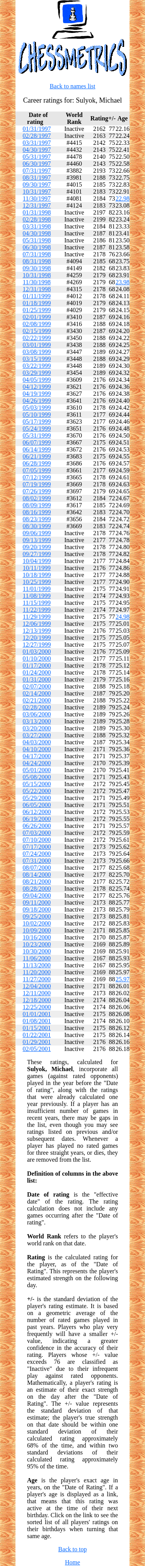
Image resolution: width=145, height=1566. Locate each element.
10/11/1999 (37, 568)
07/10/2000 (37, 839)
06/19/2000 (37, 819)
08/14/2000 (37, 874)
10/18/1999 (37, 575)
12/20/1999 (37, 637)
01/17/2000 (37, 665)
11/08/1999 (37, 595)
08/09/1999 (37, 505)
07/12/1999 (37, 477)
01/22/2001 (37, 1035)
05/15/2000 (37, 784)
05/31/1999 (37, 435)
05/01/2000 (37, 770)
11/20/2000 (37, 972)
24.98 (123, 616)
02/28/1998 (37, 219)
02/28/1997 (37, 135)
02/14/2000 (37, 693)
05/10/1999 (37, 414)
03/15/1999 (37, 358)
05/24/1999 (37, 428)
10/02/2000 (37, 923)
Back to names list (73, 86)
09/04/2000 (37, 895)
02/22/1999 (37, 338)
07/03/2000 (37, 832)
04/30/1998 (37, 233)
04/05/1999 (37, 379)
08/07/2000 (37, 867)
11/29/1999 (37, 616)
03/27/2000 (37, 735)
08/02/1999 (37, 498)
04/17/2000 (37, 756)
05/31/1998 (37, 240)
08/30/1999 (37, 526)
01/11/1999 (37, 296)
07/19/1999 (37, 484)
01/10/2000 (37, 658)
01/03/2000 (37, 651)
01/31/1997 (37, 128)
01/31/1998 (37, 212)
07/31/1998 (37, 254)
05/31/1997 (37, 156)
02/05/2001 (37, 1049)
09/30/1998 (37, 268)
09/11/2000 (37, 902)
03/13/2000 (37, 721)
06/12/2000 (37, 812)
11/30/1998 (37, 282)
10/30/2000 (37, 951)
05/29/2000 (37, 798)
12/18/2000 (37, 1000)
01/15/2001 (37, 1028)
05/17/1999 (37, 421)
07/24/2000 (37, 853)
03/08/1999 (37, 352)
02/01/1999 (37, 317)
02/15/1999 (37, 331)
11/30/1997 (37, 198)
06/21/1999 (37, 456)
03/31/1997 (37, 142)
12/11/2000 (37, 993)
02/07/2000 (37, 686)
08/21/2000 (37, 881)
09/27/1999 (37, 554)
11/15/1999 (37, 602)
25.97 (123, 979)
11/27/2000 (37, 979)
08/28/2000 (37, 888)
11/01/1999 (37, 589)
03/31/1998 (37, 226)
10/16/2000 (37, 937)
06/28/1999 (37, 463)
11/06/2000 (37, 958)
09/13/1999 (37, 540)
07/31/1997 (37, 170)
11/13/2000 (37, 965)
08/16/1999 (37, 512)
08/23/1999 (37, 519)
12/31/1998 (37, 289)
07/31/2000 (37, 860)
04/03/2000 (37, 742)
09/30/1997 (37, 184)
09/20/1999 (37, 547)
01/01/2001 (37, 1014)
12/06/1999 (37, 623)
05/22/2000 (37, 791)
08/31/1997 (37, 177)
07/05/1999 (37, 470)
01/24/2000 (37, 672)
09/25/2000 (37, 916)
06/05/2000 (37, 805)
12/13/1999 (37, 630)
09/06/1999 (37, 533)
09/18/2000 (37, 909)
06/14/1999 (37, 449)
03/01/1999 (37, 345)
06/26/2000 (37, 825)
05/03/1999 (37, 407)
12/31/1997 (37, 205)
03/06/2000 (37, 714)
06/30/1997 (37, 163)
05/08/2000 (37, 777)
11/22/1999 (37, 609)
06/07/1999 (37, 442)
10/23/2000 (37, 944)
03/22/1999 (37, 365)
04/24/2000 (37, 763)
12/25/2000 (37, 1007)
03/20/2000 (37, 728)
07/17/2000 (37, 846)
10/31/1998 (37, 275)
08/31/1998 (37, 261)
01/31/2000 (37, 679)
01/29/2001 (37, 1042)
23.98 (123, 282)
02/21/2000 (37, 700)
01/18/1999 (37, 303)
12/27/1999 (37, 644)
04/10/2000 (37, 749)
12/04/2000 (37, 986)
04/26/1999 (37, 400)
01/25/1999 (37, 310)
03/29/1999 (37, 372)
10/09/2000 (37, 930)
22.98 (123, 198)
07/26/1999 (37, 491)
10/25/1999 (37, 582)
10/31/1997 (37, 191)
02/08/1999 (37, 324)
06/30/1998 (37, 247)
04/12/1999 (37, 386)
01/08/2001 (37, 1021)
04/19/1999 (37, 393)
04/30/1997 (37, 149)
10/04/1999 (37, 561)
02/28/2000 (37, 707)
